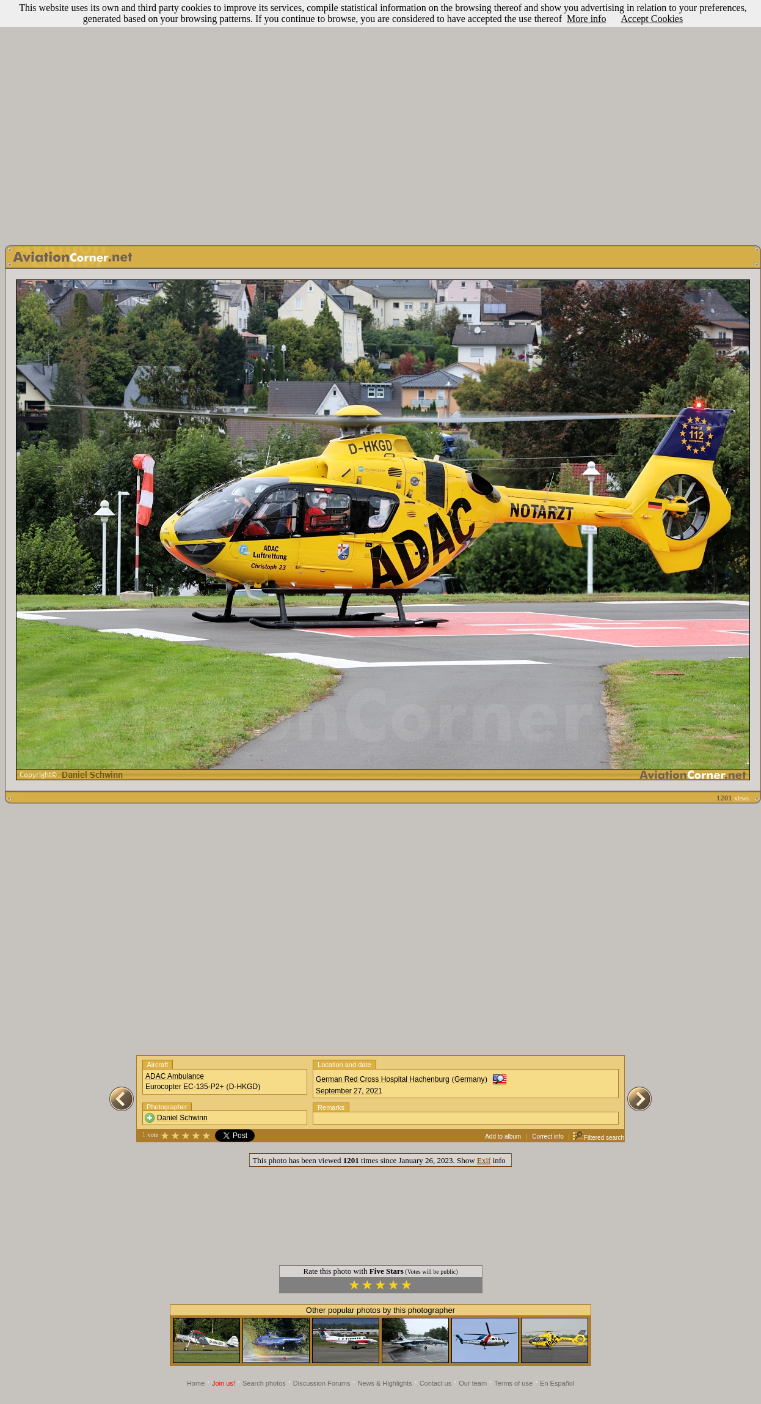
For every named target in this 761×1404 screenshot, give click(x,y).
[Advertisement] (378, 119)
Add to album (503, 1136)
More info (586, 18)
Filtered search (598, 1137)
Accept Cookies (652, 18)
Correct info (548, 1136)
